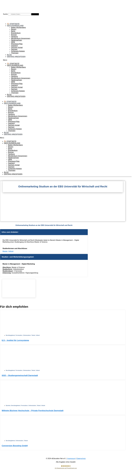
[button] (66, 60)
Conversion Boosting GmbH (15, 446)
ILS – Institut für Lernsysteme (15, 340)
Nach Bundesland (15, 26)
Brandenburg (16, 33)
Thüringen (14, 53)
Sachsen (14, 49)
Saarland (14, 46)
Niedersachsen (16, 40)
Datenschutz (81, 458)
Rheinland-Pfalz (17, 44)
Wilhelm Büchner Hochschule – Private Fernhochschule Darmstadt (32, 410)
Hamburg (14, 36)
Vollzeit (10, 251)
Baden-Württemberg (18, 27)
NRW (13, 42)
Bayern (13, 29)
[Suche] (35, 14)
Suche (5, 14)
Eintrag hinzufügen (16, 56)
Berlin (13, 31)
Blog (9, 55)
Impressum (71, 458)
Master (5, 251)
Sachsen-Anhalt (17, 47)
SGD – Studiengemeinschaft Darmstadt (20, 375)
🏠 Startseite (13, 24)
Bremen (14, 35)
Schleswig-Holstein (18, 51)
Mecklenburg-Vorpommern (20, 38)
